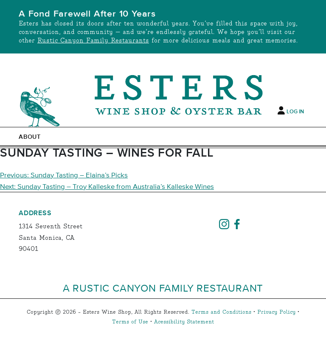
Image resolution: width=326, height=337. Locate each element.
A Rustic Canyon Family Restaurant (163, 288)
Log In (295, 111)
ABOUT (30, 137)
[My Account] (281, 110)
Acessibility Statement (184, 322)
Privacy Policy (276, 312)
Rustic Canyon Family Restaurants (93, 40)
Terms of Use (130, 322)
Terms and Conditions (221, 312)
